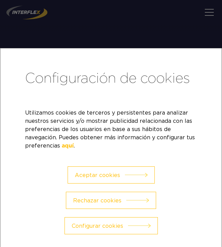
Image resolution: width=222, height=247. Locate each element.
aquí (68, 146)
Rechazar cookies (97, 200)
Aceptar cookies (97, 175)
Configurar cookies (97, 226)
